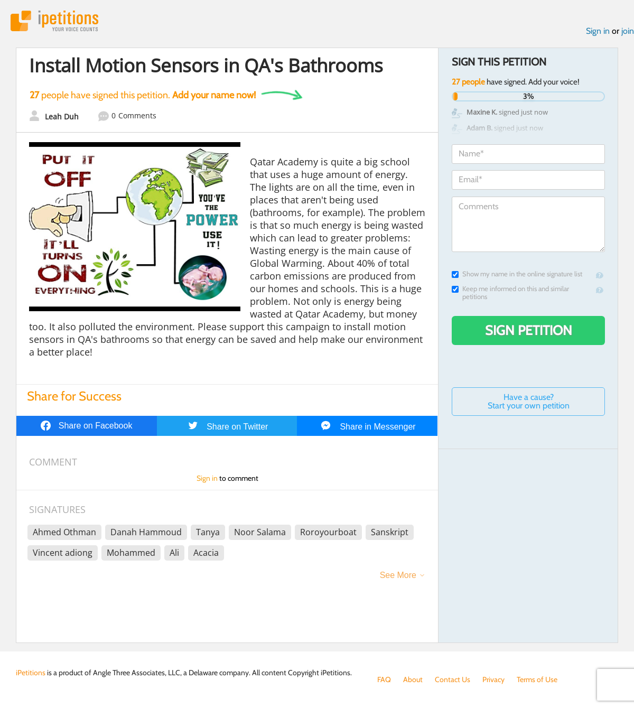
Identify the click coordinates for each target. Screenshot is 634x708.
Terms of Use (537, 679)
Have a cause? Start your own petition (529, 401)
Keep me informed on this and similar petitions (510, 293)
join (627, 31)
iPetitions (54, 21)
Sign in (598, 31)
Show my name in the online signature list (517, 274)
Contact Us (452, 679)
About (413, 679)
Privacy (493, 679)
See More (398, 575)
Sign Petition (528, 330)
